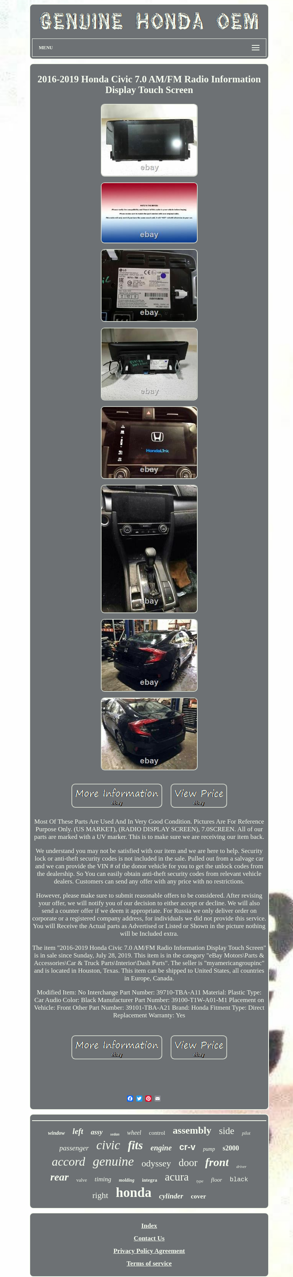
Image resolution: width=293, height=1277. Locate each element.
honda (133, 1192)
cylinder (171, 1196)
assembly (192, 1130)
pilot (246, 1133)
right (100, 1195)
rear (59, 1177)
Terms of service (149, 1263)
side (226, 1131)
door (188, 1162)
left (77, 1131)
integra (149, 1180)
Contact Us (149, 1238)
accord (68, 1161)
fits (135, 1145)
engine (161, 1148)
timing (103, 1179)
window (56, 1133)
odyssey (156, 1163)
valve (81, 1180)
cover (198, 1196)
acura (177, 1177)
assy (97, 1132)
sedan (114, 1134)
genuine (113, 1161)
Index (149, 1225)
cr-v (187, 1147)
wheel (134, 1132)
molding (127, 1180)
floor (216, 1180)
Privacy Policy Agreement (149, 1251)
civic (108, 1145)
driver (241, 1166)
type (199, 1181)
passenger (74, 1148)
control (157, 1133)
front (217, 1162)
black (239, 1179)
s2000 (230, 1148)
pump (209, 1149)
